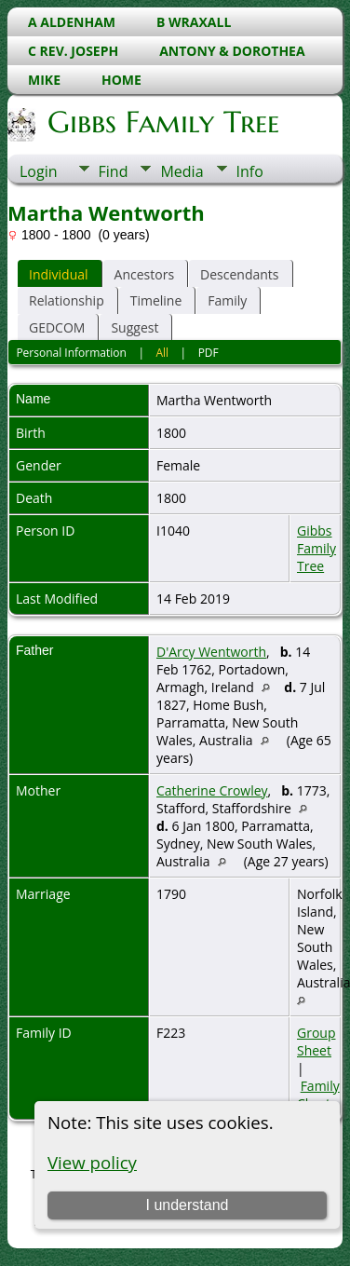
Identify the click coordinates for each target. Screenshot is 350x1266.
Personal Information (71, 353)
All (161, 353)
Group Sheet (316, 1041)
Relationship (66, 300)
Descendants (239, 274)
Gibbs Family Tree (162, 122)
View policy (92, 1162)
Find (113, 171)
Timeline (156, 300)
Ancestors (144, 274)
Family (227, 300)
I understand (186, 1205)
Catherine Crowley (212, 790)
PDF (208, 353)
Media (181, 171)
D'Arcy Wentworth (211, 651)
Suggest (134, 327)
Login (39, 171)
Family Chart (318, 1094)
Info (249, 171)
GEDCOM (57, 327)
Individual (58, 274)
